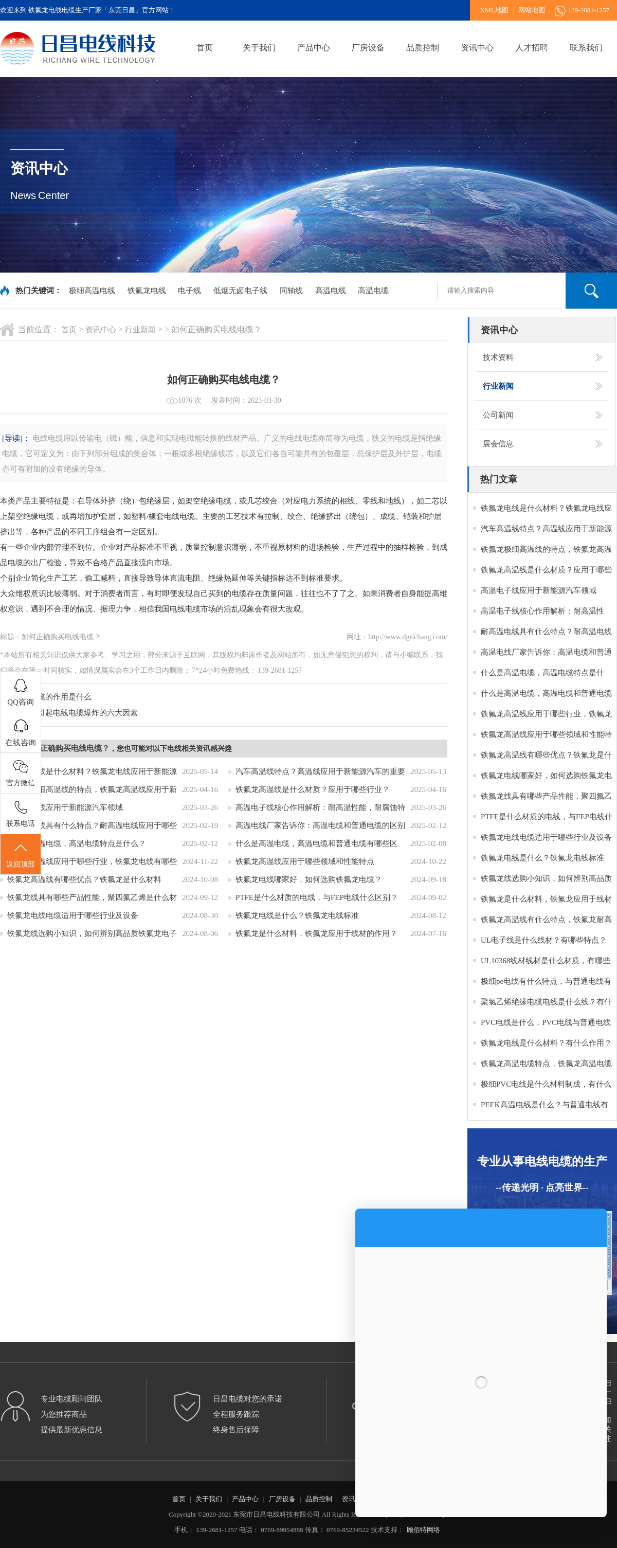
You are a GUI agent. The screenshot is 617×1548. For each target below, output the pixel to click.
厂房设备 (368, 47)
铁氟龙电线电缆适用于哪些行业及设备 (72, 915)
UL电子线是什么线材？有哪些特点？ (544, 940)
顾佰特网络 (423, 1530)
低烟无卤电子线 (240, 290)
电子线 (189, 290)
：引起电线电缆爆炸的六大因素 (84, 713)
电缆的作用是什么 (61, 697)
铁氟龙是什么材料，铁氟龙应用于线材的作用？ (316, 933)
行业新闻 (140, 330)
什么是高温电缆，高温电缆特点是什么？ (76, 843)
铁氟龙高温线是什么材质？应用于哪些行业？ (312, 789)
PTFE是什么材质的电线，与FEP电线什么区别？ (316, 897)
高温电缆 (373, 290)
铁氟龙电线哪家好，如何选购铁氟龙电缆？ (308, 879)
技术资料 (498, 357)
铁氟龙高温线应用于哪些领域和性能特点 (304, 861)
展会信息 (498, 444)
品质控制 (422, 47)
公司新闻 (498, 415)
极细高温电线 (92, 290)
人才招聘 (531, 47)
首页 (204, 47)
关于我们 (259, 47)
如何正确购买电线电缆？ (67, 748)
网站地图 (531, 10)
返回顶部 (21, 854)
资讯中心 (477, 47)
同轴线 (291, 290)
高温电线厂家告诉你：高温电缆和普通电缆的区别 (320, 825)
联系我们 (586, 47)
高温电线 (330, 290)
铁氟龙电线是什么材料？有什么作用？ (546, 1043)
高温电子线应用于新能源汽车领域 (65, 807)
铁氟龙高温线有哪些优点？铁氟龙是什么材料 (84, 879)
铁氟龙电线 (147, 290)
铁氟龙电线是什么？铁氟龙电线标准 (297, 915)
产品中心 (313, 47)
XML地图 (494, 10)
